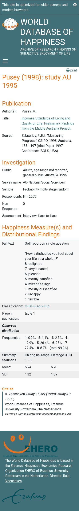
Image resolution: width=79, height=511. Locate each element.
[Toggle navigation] (5, 61)
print (71, 70)
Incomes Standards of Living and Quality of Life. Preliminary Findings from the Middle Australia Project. (48, 123)
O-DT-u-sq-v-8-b (37, 306)
